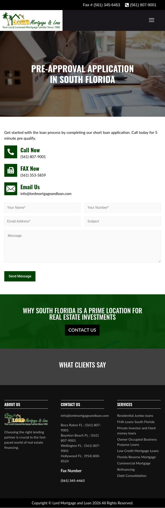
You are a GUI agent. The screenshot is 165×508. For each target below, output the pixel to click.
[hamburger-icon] (151, 21)
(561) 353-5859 (33, 175)
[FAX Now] (10, 170)
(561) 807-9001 (33, 156)
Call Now (30, 150)
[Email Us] (10, 188)
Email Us (30, 187)
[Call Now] (10, 151)
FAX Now (29, 168)
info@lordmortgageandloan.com (46, 193)
